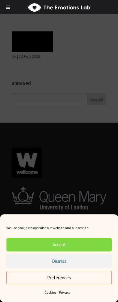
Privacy (65, 292)
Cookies (50, 292)
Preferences (59, 277)
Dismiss (59, 261)
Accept (59, 245)
